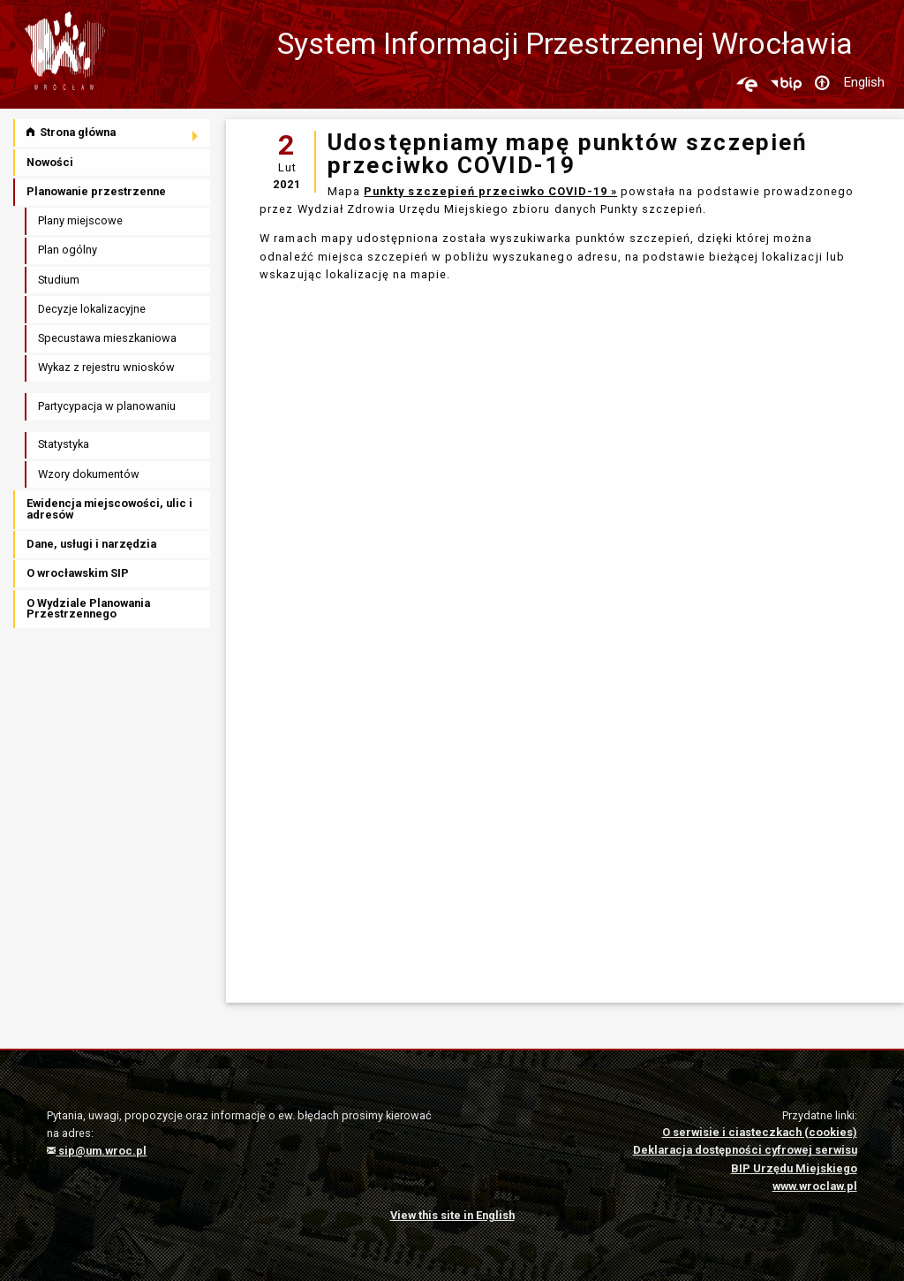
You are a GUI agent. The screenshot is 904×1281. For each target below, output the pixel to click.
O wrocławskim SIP (77, 573)
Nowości (49, 162)
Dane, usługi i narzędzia (91, 543)
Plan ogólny (67, 249)
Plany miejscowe (80, 220)
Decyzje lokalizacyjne (92, 308)
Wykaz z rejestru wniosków (106, 367)
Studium (58, 279)
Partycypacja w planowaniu (107, 406)
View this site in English (452, 1215)
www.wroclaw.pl (814, 1186)
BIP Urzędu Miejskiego (794, 1168)
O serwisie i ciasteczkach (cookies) (759, 1132)
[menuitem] (113, 133)
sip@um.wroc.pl (97, 1150)
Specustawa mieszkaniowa (107, 338)
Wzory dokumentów (88, 474)
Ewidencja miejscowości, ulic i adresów (109, 508)
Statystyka (63, 444)
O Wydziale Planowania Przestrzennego (88, 608)
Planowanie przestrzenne (96, 191)
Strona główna (71, 132)
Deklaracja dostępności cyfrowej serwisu (745, 1149)
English (864, 82)
